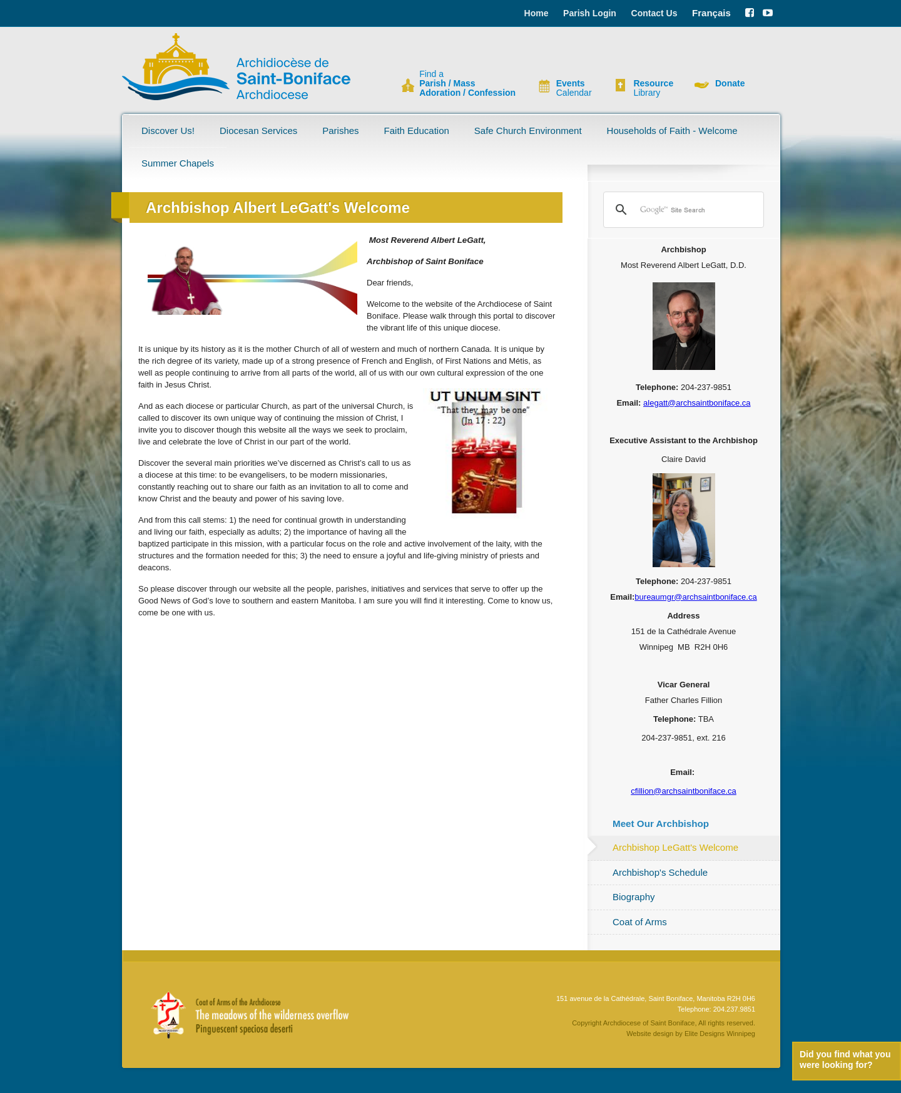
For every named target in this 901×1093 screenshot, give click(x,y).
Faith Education (416, 130)
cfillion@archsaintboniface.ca (683, 791)
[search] (682, 209)
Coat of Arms (640, 921)
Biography (634, 896)
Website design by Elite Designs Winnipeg (690, 1033)
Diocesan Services (258, 130)
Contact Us (654, 13)
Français (711, 13)
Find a (467, 83)
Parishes (340, 130)
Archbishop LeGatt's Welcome (675, 847)
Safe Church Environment (528, 130)
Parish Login (589, 13)
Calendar (574, 88)
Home (536, 13)
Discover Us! (168, 130)
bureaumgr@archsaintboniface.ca (695, 597)
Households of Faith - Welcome (672, 130)
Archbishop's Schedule (660, 872)
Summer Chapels (177, 163)
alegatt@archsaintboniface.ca (696, 403)
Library (653, 88)
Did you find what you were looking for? (845, 1059)
